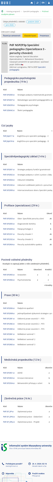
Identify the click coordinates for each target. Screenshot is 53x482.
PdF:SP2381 (8, 318)
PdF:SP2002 (8, 174)
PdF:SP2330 (8, 185)
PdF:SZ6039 (8, 105)
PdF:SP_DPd (8, 416)
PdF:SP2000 (8, 95)
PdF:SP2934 (8, 383)
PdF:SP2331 (8, 234)
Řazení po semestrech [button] (11, 36)
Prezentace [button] (44, 36)
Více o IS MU (13, 448)
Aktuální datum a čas (39, 466)
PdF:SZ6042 (8, 110)
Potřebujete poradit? (14, 464)
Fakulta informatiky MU (33, 448)
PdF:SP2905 (8, 274)
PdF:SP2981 (8, 334)
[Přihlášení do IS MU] (49, 3)
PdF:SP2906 (8, 280)
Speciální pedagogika (31, 11)
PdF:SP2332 (8, 239)
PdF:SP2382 (8, 324)
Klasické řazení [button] (30, 36)
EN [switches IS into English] (43, 2)
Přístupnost (36, 476)
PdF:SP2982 (8, 339)
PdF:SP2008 (8, 313)
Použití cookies (38, 474)
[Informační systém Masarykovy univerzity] (5, 3)
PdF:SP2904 (8, 244)
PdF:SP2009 (8, 229)
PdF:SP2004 (8, 180)
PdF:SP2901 (8, 373)
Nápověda (10, 474)
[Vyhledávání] (37, 3)
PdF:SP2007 (8, 100)
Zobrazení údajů (8, 32)
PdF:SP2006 (8, 308)
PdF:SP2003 (8, 218)
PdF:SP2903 (8, 378)
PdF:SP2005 (8, 224)
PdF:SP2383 (8, 329)
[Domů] (32, 3)
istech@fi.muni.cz (12, 466)
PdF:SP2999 (8, 190)
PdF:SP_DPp (8, 422)
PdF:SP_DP (7, 411)
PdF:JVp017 (7, 136)
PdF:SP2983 (8, 344)
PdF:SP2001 (8, 169)
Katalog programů (13, 11)
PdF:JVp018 (7, 141)
